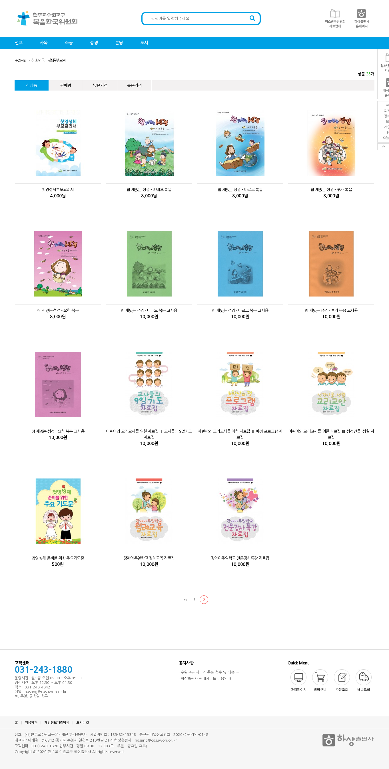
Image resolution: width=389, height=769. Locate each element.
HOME (20, 60)
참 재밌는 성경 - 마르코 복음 (240, 190)
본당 (119, 43)
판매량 (65, 85)
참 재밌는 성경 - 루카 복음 (331, 190)
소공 (69, 43)
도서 (144, 43)
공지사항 (186, 663)
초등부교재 (57, 60)
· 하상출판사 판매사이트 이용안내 (205, 678)
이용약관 (31, 722)
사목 (44, 43)
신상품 (31, 85)
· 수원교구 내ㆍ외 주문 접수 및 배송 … (209, 672)
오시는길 (82, 722)
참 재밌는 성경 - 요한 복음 (58, 311)
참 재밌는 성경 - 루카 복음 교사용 (331, 311)
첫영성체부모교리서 (58, 190)
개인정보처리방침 (56, 722)
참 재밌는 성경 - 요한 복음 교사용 (57, 431)
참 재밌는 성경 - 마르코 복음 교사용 (240, 311)
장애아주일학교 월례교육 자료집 (149, 558)
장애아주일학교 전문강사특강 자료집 (240, 558)
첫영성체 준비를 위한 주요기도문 (58, 558)
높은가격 (134, 85)
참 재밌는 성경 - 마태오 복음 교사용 (149, 311)
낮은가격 (100, 85)
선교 (19, 43)
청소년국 (38, 60)
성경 (94, 43)
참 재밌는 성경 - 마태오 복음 (149, 190)
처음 (185, 599)
